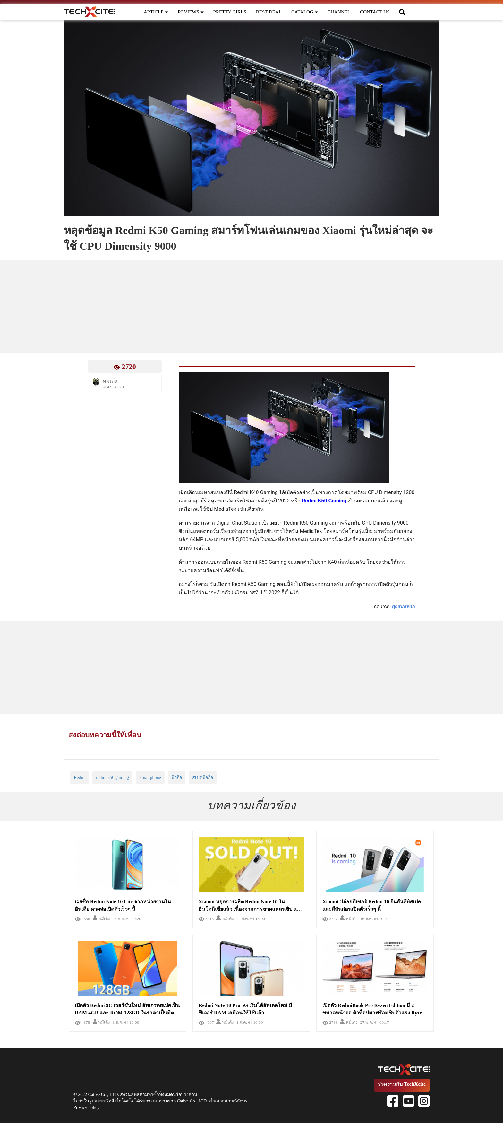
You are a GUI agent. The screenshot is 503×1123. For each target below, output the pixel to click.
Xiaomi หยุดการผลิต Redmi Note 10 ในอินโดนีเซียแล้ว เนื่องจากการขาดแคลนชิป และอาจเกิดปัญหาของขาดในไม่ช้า (251, 909)
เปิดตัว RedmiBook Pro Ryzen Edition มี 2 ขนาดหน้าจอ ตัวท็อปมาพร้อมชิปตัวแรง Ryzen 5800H (373, 1013)
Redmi (80, 777)
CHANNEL (339, 11)
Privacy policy (86, 1107)
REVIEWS (190, 11)
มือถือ (176, 777)
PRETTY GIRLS (229, 11)
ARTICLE (156, 11)
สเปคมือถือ (202, 777)
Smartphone (150, 777)
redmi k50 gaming (112, 777)
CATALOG (304, 11)
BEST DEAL (269, 11)
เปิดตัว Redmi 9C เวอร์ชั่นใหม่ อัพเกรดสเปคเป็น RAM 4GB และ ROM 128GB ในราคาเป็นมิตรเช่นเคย (127, 1013)
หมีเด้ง (101, 918)
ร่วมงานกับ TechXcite (402, 1084)
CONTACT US (374, 11)
